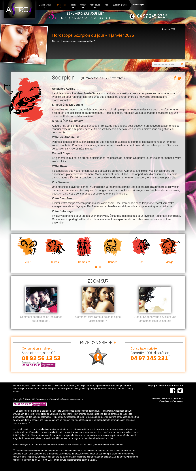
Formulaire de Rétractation (39, 393)
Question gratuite (120, 5)
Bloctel (16, 396)
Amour (83, 6)
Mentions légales (21, 390)
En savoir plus (116, 449)
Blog (106, 5)
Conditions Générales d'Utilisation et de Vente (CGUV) (57, 390)
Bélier (27, 250)
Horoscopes (61, 6)
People (73, 6)
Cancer (112, 250)
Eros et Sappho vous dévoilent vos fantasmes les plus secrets (155, 323)
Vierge (169, 250)
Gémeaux (84, 250)
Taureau (55, 250)
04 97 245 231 (151, 16)
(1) (166, 15)
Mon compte (138, 5)
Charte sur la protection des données (102, 390)
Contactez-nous (124, 393)
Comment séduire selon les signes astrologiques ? (41, 323)
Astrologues (95, 6)
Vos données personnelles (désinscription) (73, 393)
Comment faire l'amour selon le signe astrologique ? (98, 323)
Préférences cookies (105, 393)
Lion (140, 250)
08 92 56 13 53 (41, 363)
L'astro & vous (45, 6)
